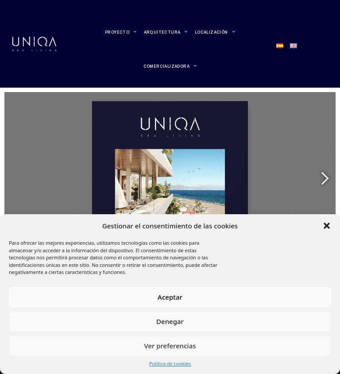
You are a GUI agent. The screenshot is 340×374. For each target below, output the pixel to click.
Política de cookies (170, 363)
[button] (326, 225)
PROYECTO (121, 32)
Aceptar (170, 297)
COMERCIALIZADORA (170, 66)
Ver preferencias (170, 345)
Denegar (170, 321)
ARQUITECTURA (166, 32)
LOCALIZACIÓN (215, 32)
